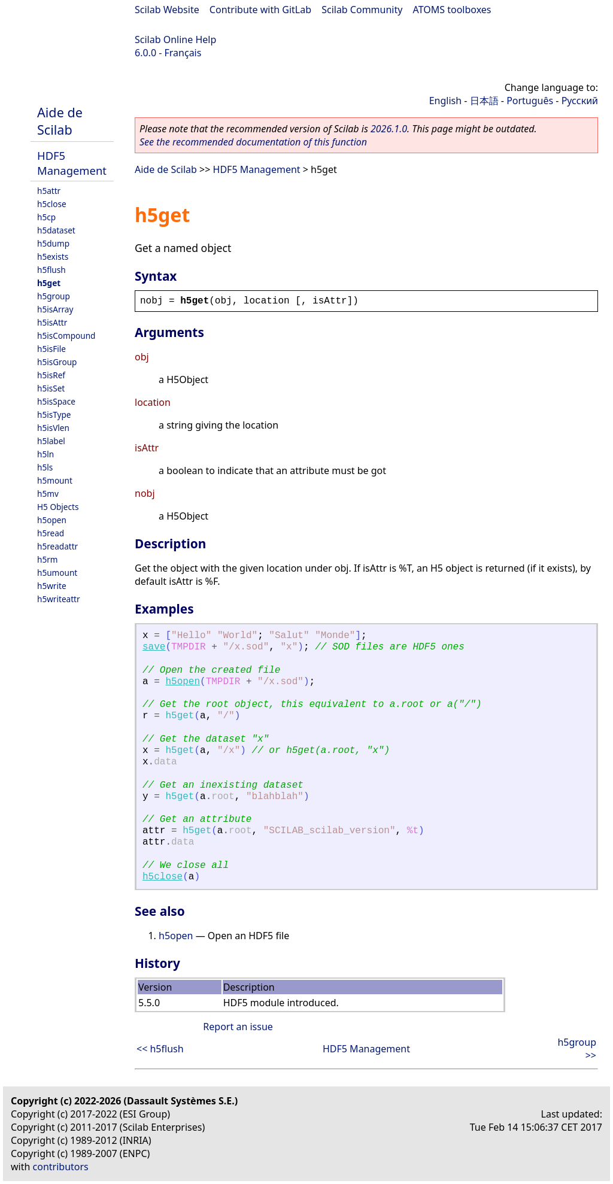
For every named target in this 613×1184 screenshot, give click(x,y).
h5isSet (51, 388)
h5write (51, 585)
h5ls (45, 467)
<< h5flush (160, 1048)
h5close (51, 204)
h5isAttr (52, 322)
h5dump (53, 243)
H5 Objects (57, 506)
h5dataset (56, 230)
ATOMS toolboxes (452, 9)
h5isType (54, 414)
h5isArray (55, 309)
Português (529, 100)
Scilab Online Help (175, 39)
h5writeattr (58, 599)
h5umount (57, 572)
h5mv (48, 493)
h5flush (51, 269)
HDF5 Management (72, 163)
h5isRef (51, 375)
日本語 (484, 100)
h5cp (46, 217)
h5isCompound (66, 335)
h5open (51, 520)
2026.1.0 (389, 128)
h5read (50, 533)
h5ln (45, 454)
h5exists (52, 256)
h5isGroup (57, 362)
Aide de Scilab (60, 121)
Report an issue (237, 1026)
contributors (61, 1166)
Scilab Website (167, 9)
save (153, 647)
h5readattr (57, 546)
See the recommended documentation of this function (253, 141)
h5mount (54, 480)
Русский (580, 100)
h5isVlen (53, 427)
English (445, 100)
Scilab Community (361, 9)
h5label (51, 441)
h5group (53, 296)
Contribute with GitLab (260, 9)
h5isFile (51, 348)
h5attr (48, 190)
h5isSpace (56, 401)
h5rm (47, 559)
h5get (48, 283)
